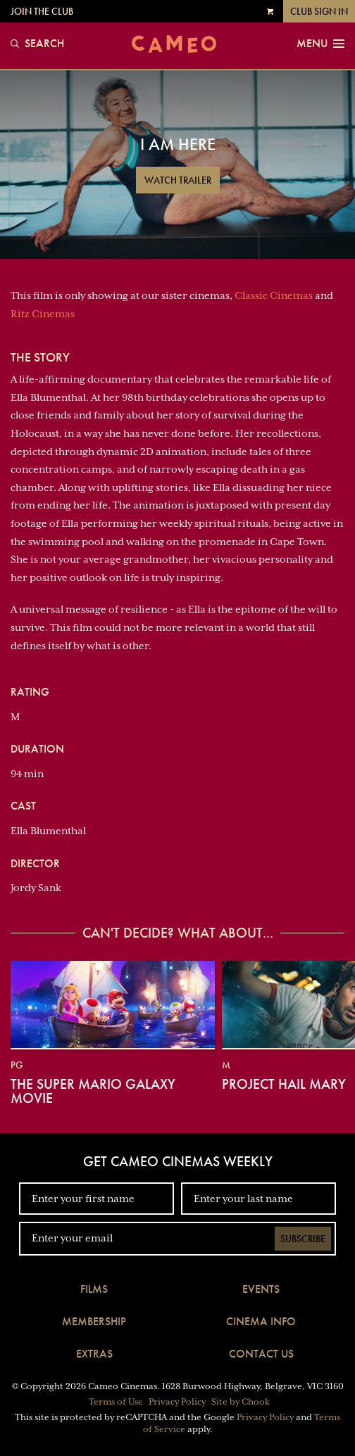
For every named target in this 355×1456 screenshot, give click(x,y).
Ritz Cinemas (43, 313)
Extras (94, 1353)
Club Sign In (319, 11)
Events (261, 1289)
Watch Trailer (177, 180)
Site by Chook (240, 1402)
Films (94, 1289)
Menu (320, 43)
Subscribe (302, 1238)
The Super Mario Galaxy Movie (93, 1091)
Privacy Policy (177, 1402)
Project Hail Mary (284, 1084)
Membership (94, 1321)
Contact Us (261, 1353)
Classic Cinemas (274, 295)
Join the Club (42, 11)
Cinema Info (261, 1321)
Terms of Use (116, 1402)
